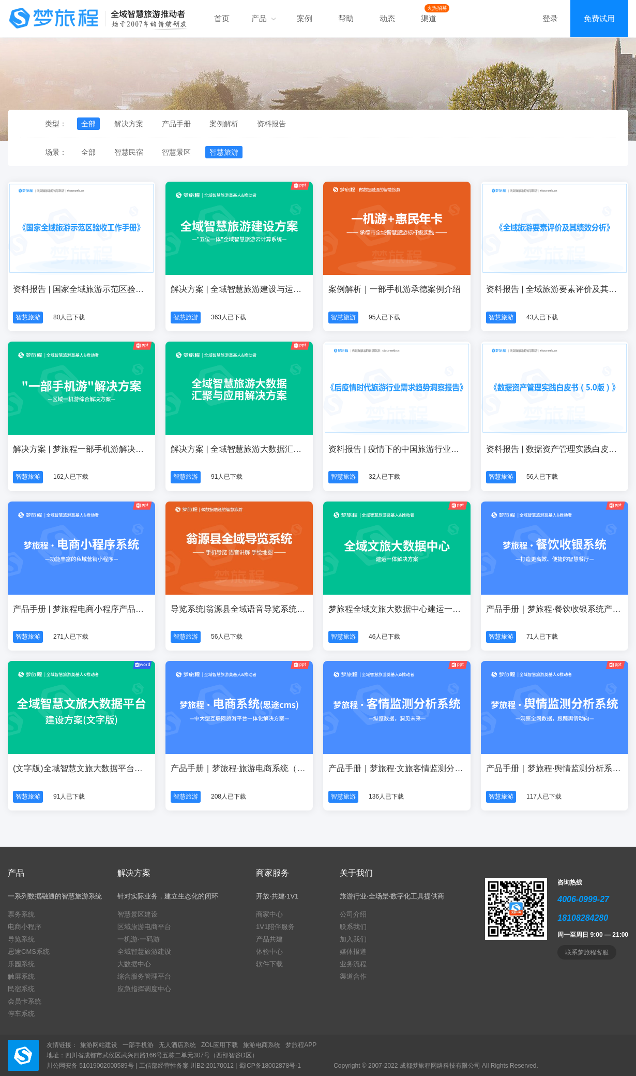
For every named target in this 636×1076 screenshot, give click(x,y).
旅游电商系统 (261, 1045)
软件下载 (269, 964)
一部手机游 (138, 1045)
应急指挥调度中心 (144, 989)
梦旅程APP (300, 1045)
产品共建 (269, 939)
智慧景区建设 (137, 914)
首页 (222, 18)
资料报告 (271, 124)
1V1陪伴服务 (275, 927)
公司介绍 (353, 914)
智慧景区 (176, 152)
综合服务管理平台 (144, 976)
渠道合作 (353, 976)
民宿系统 (21, 989)
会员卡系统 (24, 1001)
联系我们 (353, 927)
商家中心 (269, 914)
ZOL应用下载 (219, 1045)
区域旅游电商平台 (144, 927)
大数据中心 (134, 964)
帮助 (346, 18)
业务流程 (353, 964)
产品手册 (176, 124)
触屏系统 (21, 976)
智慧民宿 (128, 152)
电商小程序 (24, 927)
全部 (88, 124)
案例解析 (223, 124)
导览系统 (21, 939)
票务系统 (21, 914)
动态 (387, 18)
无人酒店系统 (177, 1045)
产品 (263, 18)
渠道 (428, 18)
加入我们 (353, 939)
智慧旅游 (223, 152)
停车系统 (21, 1014)
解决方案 (128, 124)
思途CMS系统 (29, 951)
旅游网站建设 (98, 1045)
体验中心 (269, 951)
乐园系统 (21, 964)
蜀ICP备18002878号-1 (270, 1065)
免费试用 (599, 18)
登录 (550, 18)
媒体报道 (353, 951)
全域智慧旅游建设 (144, 951)
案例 (304, 18)
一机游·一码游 (138, 939)
